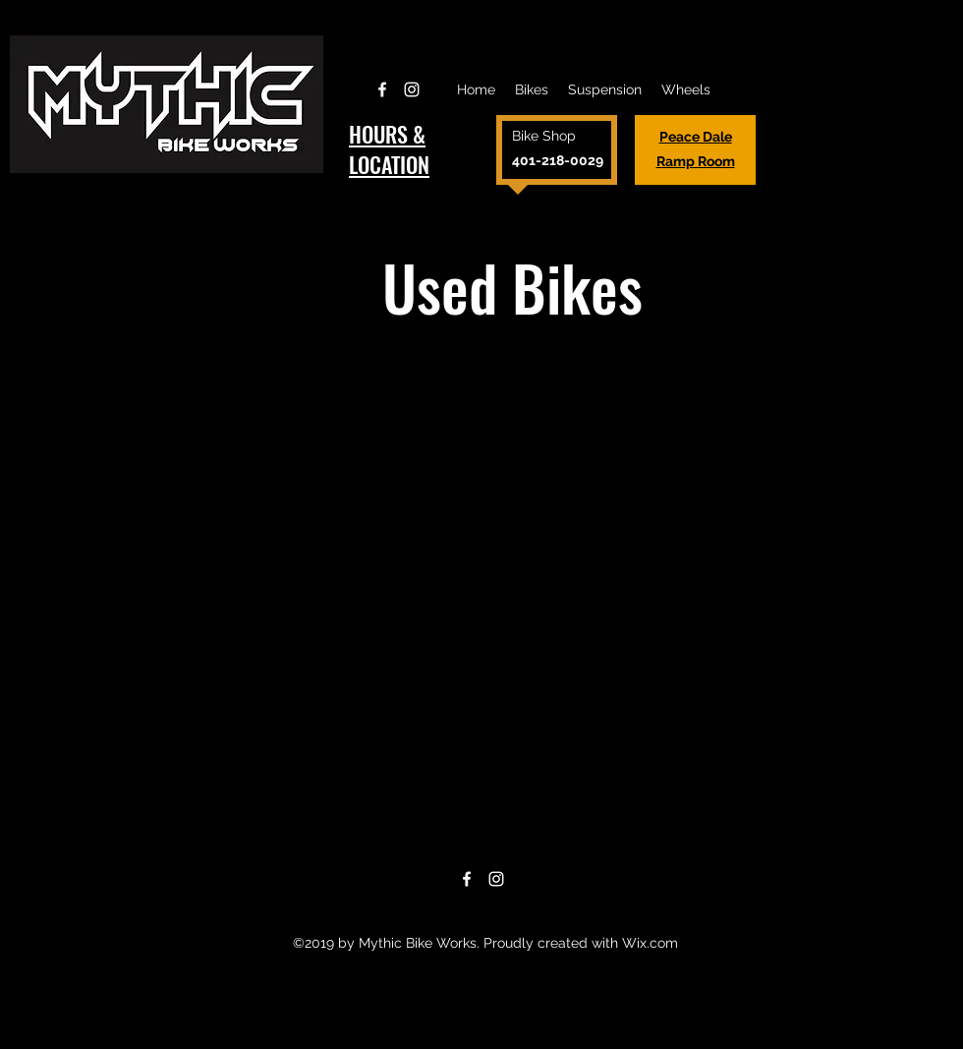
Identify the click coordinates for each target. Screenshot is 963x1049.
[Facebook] (382, 89)
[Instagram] (412, 89)
